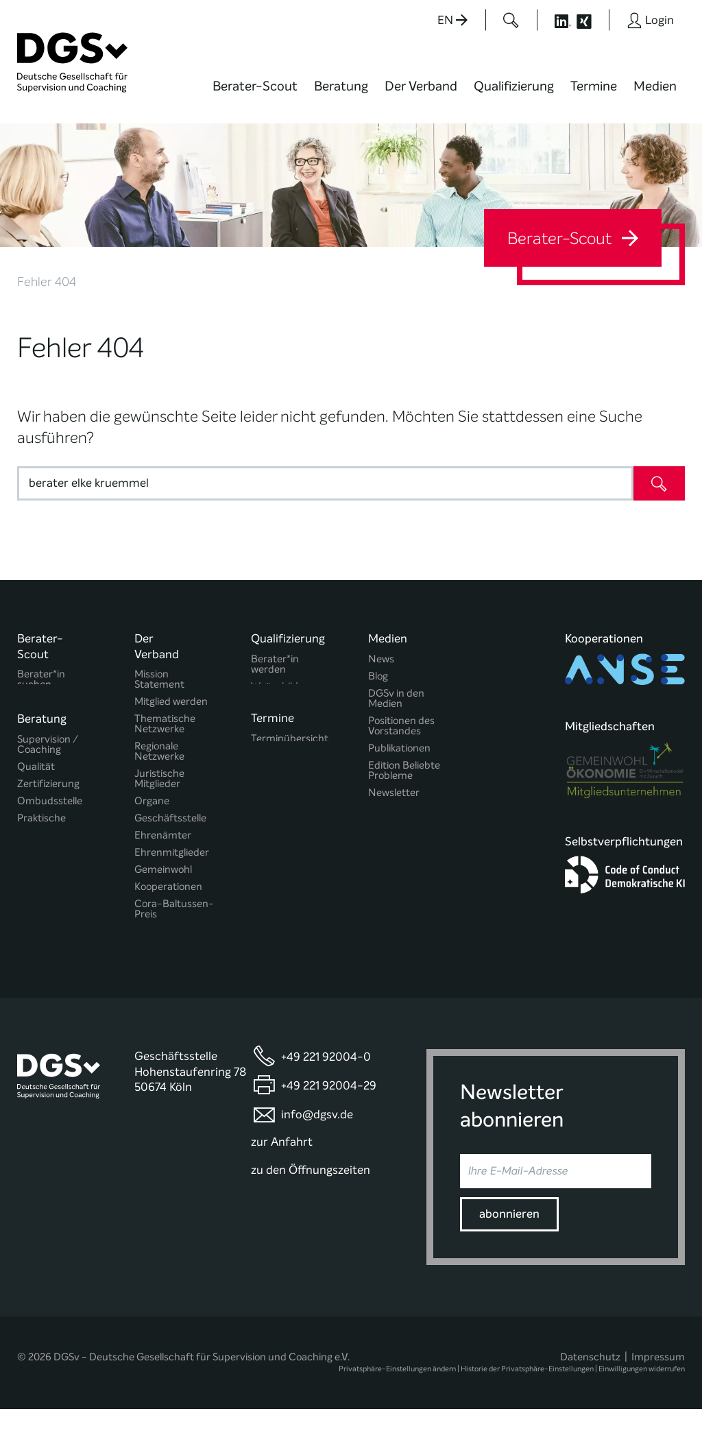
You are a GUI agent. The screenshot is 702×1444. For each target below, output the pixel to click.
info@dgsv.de (317, 1149)
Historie (152, 948)
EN (452, 20)
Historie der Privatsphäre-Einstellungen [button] (527, 1404)
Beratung (341, 86)
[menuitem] (255, 94)
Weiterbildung (283, 687)
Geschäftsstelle (170, 818)
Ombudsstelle (49, 807)
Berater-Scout (255, 86)
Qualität (36, 772)
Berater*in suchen (41, 679)
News (381, 659)
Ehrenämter (162, 835)
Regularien (158, 931)
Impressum (658, 1392)
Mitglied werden (171, 702)
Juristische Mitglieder (159, 779)
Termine (593, 86)
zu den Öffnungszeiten (310, 1205)
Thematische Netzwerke (164, 724)
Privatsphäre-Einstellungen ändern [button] (397, 1404)
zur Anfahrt (282, 1177)
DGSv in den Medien (396, 698)
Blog (378, 676)
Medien (655, 86)
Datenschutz (590, 1392)
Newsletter (394, 793)
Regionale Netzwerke (159, 751)
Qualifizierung (514, 86)
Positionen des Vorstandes (401, 726)
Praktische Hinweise (41, 829)
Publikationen (399, 748)
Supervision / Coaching (47, 750)
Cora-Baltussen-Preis (174, 909)
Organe (151, 801)
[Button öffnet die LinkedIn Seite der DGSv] (555, 20)
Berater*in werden (275, 664)
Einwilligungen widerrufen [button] (641, 1404)
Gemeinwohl (163, 870)
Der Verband (421, 86)
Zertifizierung (48, 789)
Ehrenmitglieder (171, 852)
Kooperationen (168, 887)
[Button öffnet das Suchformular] (511, 20)
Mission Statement (159, 679)
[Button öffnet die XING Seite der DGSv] (591, 20)
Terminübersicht (289, 746)
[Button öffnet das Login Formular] (650, 20)
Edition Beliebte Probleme (404, 770)
